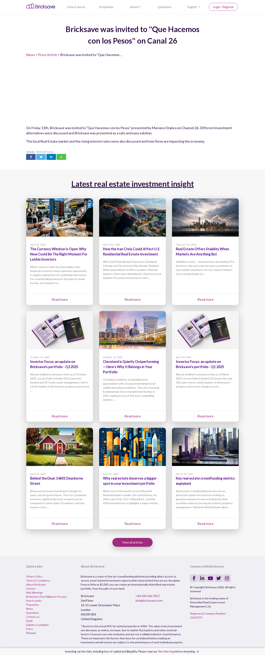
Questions (164, 7)
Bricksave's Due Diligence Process (46, 596)
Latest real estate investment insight (132, 183)
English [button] (193, 7)
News (30, 55)
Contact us (33, 616)
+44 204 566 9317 (147, 596)
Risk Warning (166, 651)
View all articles (132, 542)
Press (29, 628)
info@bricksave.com (149, 600)
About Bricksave (36, 584)
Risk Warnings (34, 592)
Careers (31, 588)
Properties (106, 7)
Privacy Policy (34, 576)
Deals (29, 620)
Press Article (47, 55)
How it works (76, 7)
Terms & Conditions (38, 580)
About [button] (134, 7)
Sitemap (31, 632)
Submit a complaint (37, 624)
